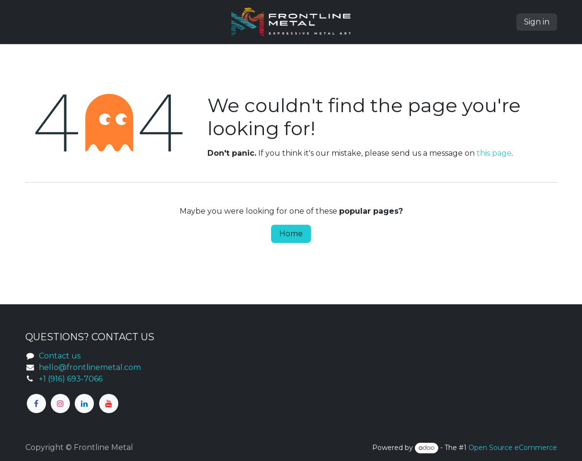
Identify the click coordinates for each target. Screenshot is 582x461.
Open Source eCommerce (512, 447)
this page (494, 153)
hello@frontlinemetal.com (90, 367)
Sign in (536, 21)
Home (291, 233)
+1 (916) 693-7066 (71, 378)
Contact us (59, 355)
